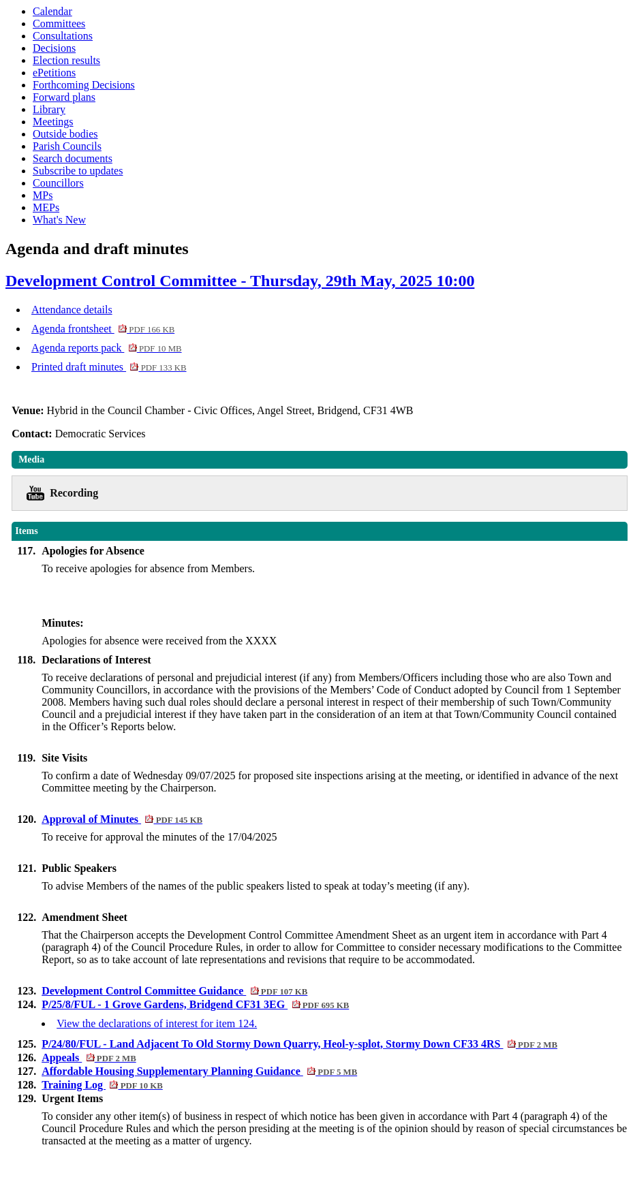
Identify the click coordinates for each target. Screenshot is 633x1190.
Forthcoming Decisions (84, 85)
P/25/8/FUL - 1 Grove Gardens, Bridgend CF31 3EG (195, 1004)
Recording (74, 493)
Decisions (54, 48)
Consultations (63, 36)
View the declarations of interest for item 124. (157, 1023)
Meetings (53, 121)
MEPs (46, 207)
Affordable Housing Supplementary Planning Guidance (199, 1071)
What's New (59, 219)
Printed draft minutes (109, 367)
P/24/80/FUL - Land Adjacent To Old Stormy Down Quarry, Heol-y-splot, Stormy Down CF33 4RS (299, 1044)
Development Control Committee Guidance (174, 991)
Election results (66, 60)
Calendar (52, 11)
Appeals (89, 1057)
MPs (42, 195)
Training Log (102, 1085)
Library (49, 109)
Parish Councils (67, 146)
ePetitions (54, 72)
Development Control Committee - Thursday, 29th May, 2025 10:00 (239, 280)
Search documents (72, 158)
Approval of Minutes (122, 819)
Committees (59, 23)
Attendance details (71, 309)
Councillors (58, 183)
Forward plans (64, 97)
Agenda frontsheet (102, 328)
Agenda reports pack (106, 348)
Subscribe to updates (78, 170)
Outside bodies (65, 134)
